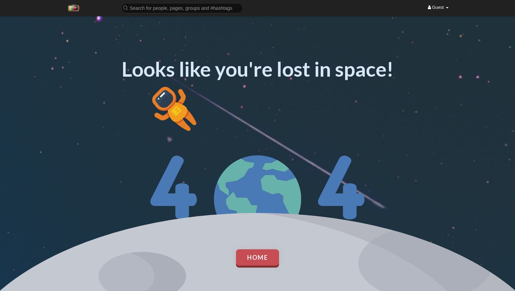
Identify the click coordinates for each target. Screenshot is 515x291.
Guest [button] (438, 7)
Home (257, 257)
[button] (182, 7)
